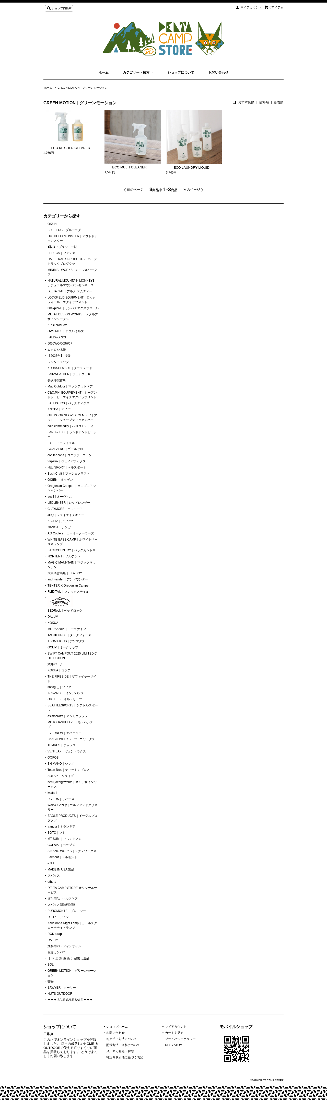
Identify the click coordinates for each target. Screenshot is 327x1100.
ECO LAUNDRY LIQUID (187, 167)
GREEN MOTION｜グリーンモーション (82, 87)
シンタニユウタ (58, 362)
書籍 (51, 981)
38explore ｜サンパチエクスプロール (73, 308)
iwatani (52, 793)
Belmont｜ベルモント (62, 857)
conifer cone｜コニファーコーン (70, 455)
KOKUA (53, 623)
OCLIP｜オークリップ (63, 647)
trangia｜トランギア (61, 826)
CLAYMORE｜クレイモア (65, 509)
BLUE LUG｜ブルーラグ (64, 230)
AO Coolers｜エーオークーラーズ (71, 533)
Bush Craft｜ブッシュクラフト (69, 473)
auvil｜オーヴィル (60, 496)
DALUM (53, 616)
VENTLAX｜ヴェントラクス (67, 751)
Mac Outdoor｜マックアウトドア (70, 386)
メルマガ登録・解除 (120, 1051)
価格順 (264, 102)
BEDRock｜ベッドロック (65, 603)
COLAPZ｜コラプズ (61, 845)
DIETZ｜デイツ (58, 917)
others (52, 882)
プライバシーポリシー (180, 1039)
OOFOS (53, 757)
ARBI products (57, 325)
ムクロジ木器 (57, 349)
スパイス (54, 875)
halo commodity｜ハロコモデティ (71, 426)
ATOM (178, 1045)
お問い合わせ (218, 72)
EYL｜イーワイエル (61, 443)
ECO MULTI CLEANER (125, 167)
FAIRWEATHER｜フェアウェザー (71, 374)
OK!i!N (52, 224)
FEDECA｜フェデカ (61, 253)
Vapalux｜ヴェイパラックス (67, 461)
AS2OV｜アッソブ (60, 521)
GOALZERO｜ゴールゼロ (65, 449)
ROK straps (55, 934)
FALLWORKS (57, 337)
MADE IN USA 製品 (61, 869)
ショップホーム (117, 1026)
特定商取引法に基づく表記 (124, 1057)
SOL (51, 964)
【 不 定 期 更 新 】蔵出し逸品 (68, 958)
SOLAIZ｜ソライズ (61, 776)
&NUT (52, 863)
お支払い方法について (121, 1039)
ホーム (104, 72)
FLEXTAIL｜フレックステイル (68, 591)
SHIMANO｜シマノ (61, 763)
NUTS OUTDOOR (60, 993)
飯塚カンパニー (58, 952)
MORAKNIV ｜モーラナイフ (67, 629)
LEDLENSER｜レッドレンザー (69, 503)
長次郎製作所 (57, 380)
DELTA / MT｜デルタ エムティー (70, 291)
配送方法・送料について (123, 1045)
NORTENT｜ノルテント (64, 556)
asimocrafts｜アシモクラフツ (68, 716)
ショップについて (181, 72)
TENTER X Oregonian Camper (69, 585)
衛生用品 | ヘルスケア (63, 898)
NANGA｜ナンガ (59, 527)
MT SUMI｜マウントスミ (65, 839)
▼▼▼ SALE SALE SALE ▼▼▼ (70, 1000)
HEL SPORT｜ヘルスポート (67, 467)
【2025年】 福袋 (59, 356)
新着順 (279, 102)
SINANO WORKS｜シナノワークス (72, 851)
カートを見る (174, 1033)
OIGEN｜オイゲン (60, 480)
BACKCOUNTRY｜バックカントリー (73, 550)
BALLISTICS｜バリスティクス (68, 403)
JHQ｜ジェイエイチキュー (66, 515)
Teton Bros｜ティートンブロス (69, 770)
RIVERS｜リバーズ (61, 799)
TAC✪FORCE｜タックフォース (69, 635)
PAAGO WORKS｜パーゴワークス (71, 739)
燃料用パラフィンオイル (64, 946)
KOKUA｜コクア (59, 670)
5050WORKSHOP (60, 343)
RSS (168, 1045)
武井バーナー (57, 664)
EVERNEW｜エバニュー (64, 733)
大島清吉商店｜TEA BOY (65, 573)
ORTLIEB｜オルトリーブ (65, 699)
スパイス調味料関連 (61, 905)
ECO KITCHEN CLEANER (66, 148)
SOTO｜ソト (56, 832)
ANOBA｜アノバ (59, 409)
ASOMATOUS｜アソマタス (66, 641)
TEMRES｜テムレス (62, 745)
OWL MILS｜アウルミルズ (66, 331)
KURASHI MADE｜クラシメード (70, 368)
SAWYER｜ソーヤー (62, 987)
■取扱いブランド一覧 (62, 247)
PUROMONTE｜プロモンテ (67, 911)
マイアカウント (251, 7)
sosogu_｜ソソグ (59, 687)
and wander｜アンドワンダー (68, 579)
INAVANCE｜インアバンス (66, 693)
